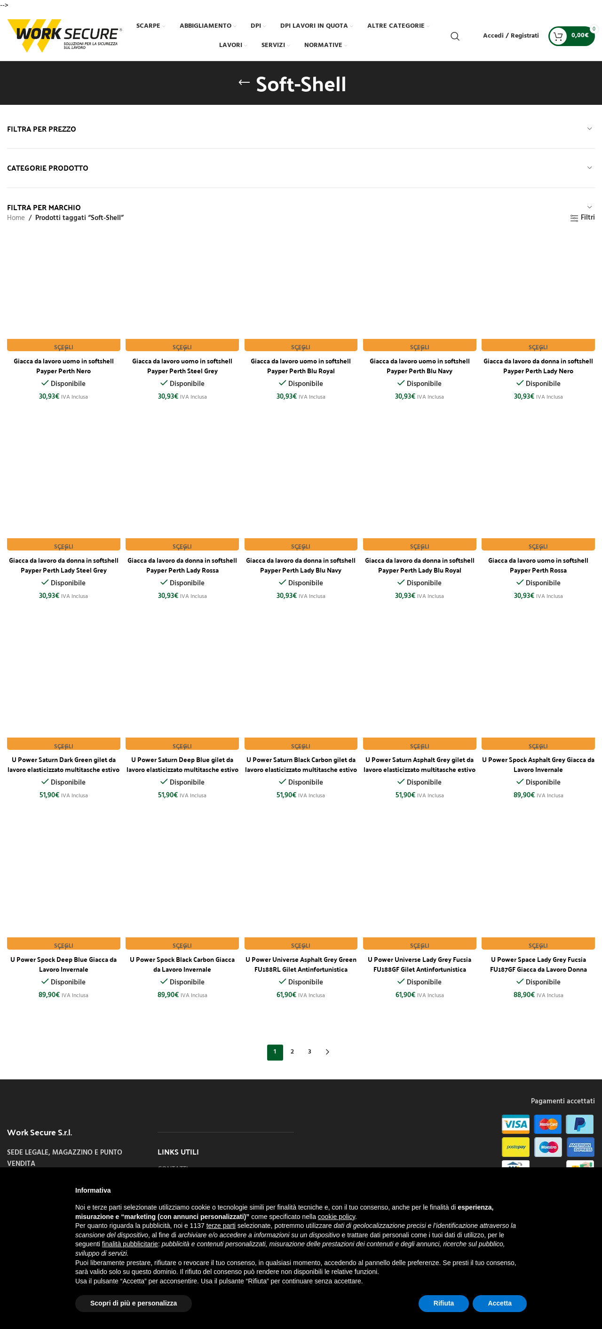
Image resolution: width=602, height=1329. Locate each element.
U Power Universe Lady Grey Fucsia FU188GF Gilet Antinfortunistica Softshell (420, 967)
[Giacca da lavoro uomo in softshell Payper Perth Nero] (62, 293)
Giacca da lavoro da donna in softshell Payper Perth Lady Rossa (182, 562)
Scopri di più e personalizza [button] (133, 1303)
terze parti (221, 1225)
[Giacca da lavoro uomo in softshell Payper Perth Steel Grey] (182, 293)
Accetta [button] (500, 1303)
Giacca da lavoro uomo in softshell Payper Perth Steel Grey (181, 361)
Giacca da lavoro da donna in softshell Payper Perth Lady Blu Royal (420, 566)
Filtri (588, 218)
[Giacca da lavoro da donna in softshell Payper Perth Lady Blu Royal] (420, 493)
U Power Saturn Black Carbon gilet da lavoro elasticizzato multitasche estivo (301, 767)
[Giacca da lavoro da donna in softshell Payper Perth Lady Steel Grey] (62, 493)
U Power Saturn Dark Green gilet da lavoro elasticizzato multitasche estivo (62, 767)
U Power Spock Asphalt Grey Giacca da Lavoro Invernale (540, 762)
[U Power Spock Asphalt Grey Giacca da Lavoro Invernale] (540, 693)
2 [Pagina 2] (292, 1051)
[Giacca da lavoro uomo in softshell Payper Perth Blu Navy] (420, 293)
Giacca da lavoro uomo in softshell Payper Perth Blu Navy (420, 361)
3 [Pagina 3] (309, 1051)
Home (16, 218)
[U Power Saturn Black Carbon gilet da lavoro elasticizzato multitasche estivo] (301, 693)
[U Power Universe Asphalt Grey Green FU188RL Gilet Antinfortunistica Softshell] (301, 894)
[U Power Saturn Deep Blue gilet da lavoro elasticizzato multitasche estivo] (182, 693)
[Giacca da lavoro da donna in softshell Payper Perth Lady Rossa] (182, 493)
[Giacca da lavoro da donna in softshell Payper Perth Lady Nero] (540, 293)
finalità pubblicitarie (130, 1244)
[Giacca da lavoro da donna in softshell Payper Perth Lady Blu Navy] (301, 493)
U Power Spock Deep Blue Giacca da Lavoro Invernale (62, 962)
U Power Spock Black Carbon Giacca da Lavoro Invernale (181, 962)
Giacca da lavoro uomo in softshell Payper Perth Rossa (540, 562)
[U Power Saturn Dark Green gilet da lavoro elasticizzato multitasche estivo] (62, 693)
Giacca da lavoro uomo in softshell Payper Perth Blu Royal (301, 361)
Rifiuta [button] (444, 1303)
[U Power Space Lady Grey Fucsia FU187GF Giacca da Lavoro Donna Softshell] (540, 894)
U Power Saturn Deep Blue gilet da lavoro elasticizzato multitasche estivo (181, 767)
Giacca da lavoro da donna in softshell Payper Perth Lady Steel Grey (62, 566)
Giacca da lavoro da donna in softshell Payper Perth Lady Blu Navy (301, 566)
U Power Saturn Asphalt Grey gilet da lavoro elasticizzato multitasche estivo (420, 767)
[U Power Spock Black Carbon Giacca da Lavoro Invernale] (182, 894)
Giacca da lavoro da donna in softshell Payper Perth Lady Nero (540, 361)
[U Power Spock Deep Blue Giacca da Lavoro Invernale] (62, 894)
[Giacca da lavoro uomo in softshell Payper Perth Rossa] (540, 493)
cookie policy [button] (336, 1216)
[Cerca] (455, 36)
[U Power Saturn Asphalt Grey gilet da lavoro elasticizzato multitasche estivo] (420, 693)
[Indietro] (244, 82)
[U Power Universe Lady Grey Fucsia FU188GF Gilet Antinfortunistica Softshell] (420, 894)
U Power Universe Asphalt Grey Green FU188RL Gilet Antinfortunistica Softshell (301, 967)
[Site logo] (64, 35)
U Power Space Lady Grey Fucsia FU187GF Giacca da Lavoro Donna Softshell (540, 967)
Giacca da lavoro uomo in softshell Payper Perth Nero (62, 361)
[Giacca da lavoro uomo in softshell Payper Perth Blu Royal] (301, 293)
